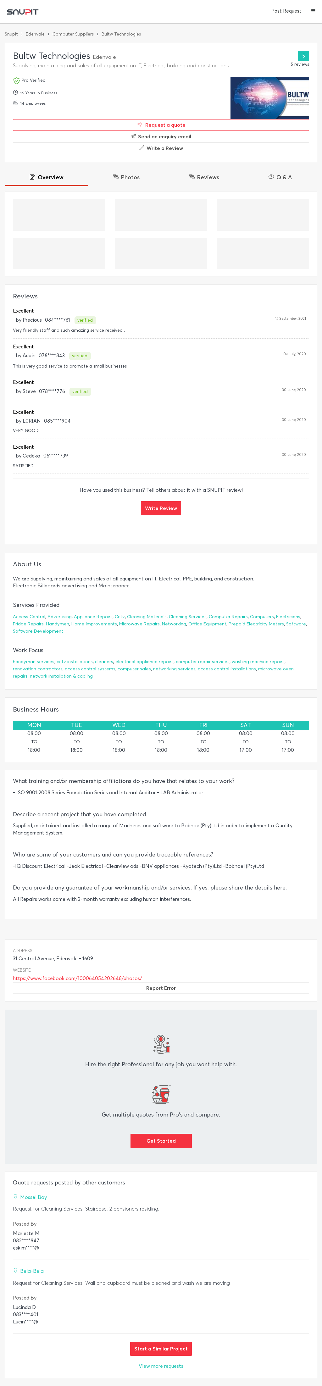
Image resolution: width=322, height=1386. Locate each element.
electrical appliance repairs (144, 661)
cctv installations (75, 661)
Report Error (161, 988)
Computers (262, 616)
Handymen (57, 624)
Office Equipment (207, 624)
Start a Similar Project (161, 1348)
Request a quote (161, 125)
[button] (313, 11)
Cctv (120, 616)
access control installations (227, 669)
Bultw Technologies (121, 34)
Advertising (59, 616)
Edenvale (35, 34)
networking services (174, 669)
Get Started (161, 1141)
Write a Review (161, 148)
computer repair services (203, 661)
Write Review (161, 508)
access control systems (90, 669)
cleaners (104, 661)
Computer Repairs (228, 616)
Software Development (38, 631)
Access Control (29, 616)
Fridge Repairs (28, 624)
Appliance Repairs (93, 616)
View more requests (161, 1366)
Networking (174, 624)
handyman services (33, 661)
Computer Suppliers (73, 34)
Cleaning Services (188, 616)
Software (296, 624)
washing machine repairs (258, 661)
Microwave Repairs (139, 624)
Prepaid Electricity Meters (256, 624)
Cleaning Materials (147, 616)
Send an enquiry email (161, 136)
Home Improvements (94, 624)
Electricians (288, 616)
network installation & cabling (61, 676)
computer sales (134, 669)
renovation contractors (38, 669)
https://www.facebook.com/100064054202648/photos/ (77, 978)
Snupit (11, 34)
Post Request (286, 11)
